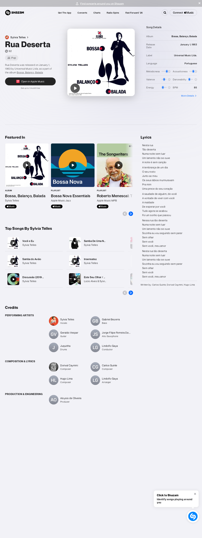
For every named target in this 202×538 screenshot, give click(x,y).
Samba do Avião (31, 259)
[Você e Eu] (34, 243)
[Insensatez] (95, 261)
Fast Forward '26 (134, 12)
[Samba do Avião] (34, 261)
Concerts (82, 12)
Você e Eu (28, 241)
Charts (96, 12)
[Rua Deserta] (75, 88)
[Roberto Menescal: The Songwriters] (118, 175)
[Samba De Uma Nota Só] (95, 243)
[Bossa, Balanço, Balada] (27, 175)
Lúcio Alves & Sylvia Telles (99, 281)
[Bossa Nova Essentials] (73, 175)
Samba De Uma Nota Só (97, 241)
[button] (199, 3)
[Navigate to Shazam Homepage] (14, 12)
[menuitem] (64, 12)
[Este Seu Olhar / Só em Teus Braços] (95, 279)
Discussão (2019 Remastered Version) (44, 277)
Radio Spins (113, 12)
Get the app (64, 12)
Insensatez (90, 259)
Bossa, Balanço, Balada (30, 72)
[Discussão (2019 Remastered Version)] (34, 279)
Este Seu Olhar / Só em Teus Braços (105, 277)
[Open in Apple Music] (30, 83)
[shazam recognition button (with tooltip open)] (193, 516)
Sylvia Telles (29, 244)
